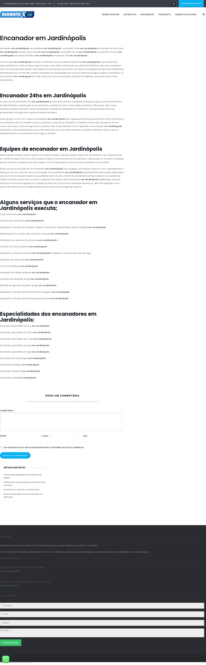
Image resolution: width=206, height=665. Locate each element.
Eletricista (94, 14)
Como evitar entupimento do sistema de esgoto (22, 476)
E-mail (46, 436)
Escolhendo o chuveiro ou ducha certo (22, 489)
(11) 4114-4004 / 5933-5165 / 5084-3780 (73, 4)
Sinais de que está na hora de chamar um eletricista (23, 495)
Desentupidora (75, 14)
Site (85, 436)
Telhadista (128, 14)
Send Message (10, 643)
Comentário (7, 410)
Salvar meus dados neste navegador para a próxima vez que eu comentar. (43, 447)
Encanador (111, 14)
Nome (3, 436)
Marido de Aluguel (150, 14)
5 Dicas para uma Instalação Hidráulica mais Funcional (24, 484)
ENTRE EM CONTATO (191, 3)
